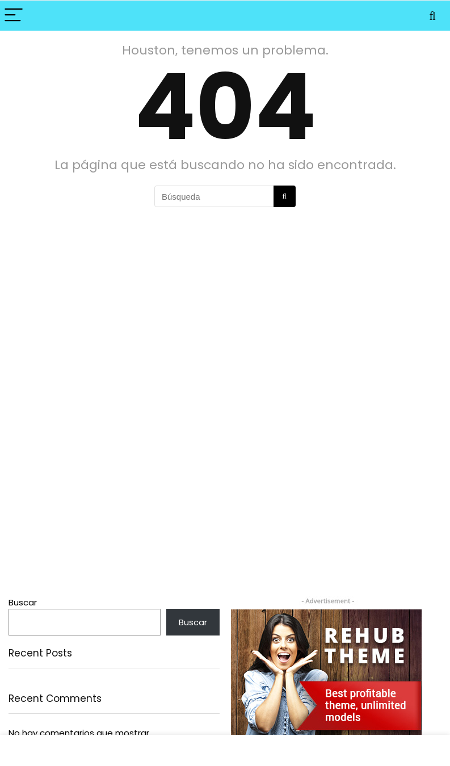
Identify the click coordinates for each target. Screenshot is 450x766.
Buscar (23, 602)
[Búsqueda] (285, 196)
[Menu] (13, 16)
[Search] (432, 16)
